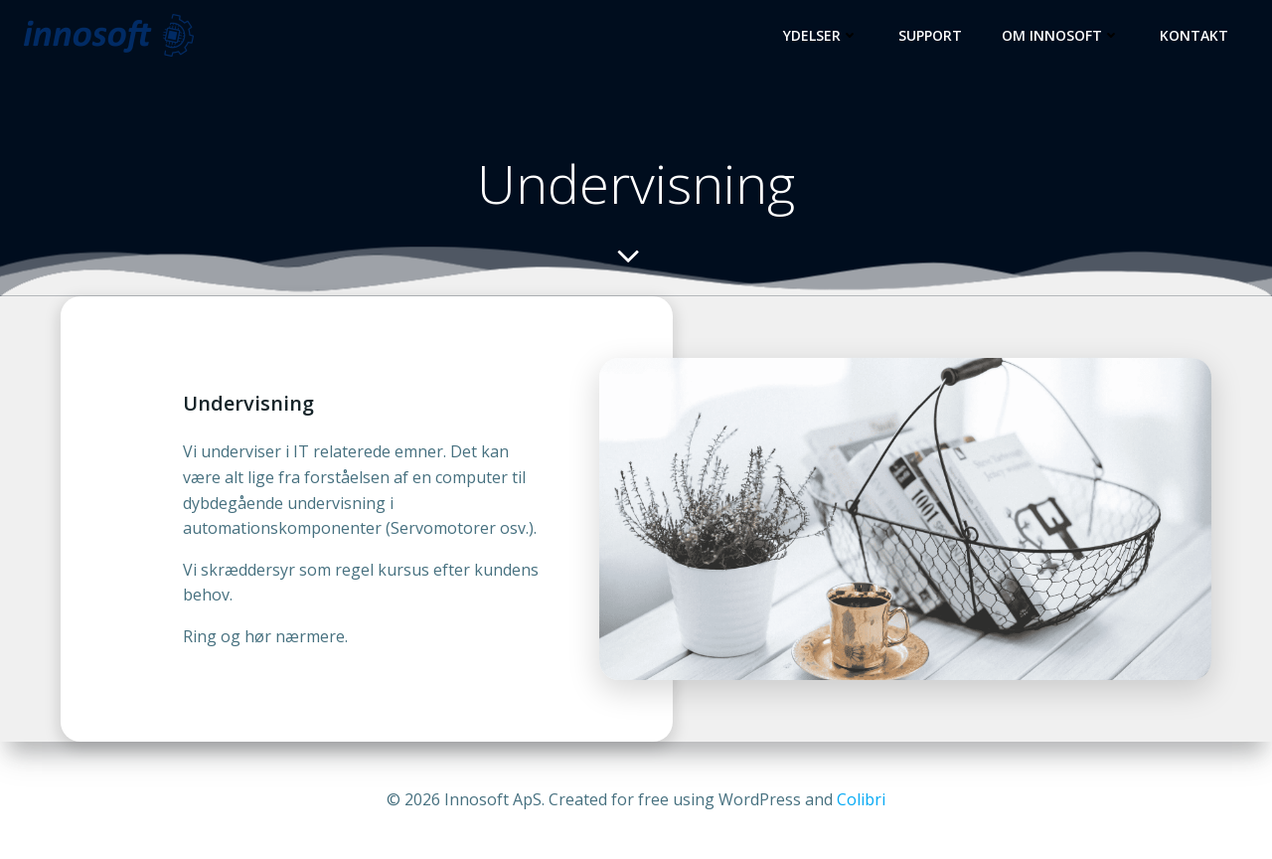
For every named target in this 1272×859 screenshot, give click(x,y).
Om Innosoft (1061, 35)
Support (930, 35)
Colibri (861, 799)
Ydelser (821, 35)
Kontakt (1194, 35)
